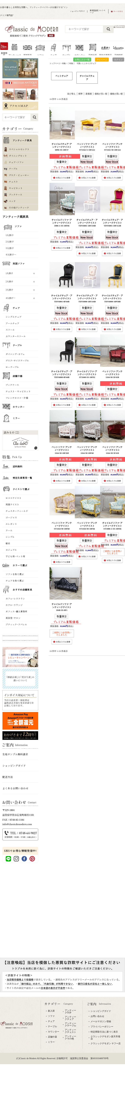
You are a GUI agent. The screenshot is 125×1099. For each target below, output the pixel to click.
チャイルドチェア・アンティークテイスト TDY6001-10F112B (113, 223)
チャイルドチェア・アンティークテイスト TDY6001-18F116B (87, 223)
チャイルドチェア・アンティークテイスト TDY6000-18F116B (87, 298)
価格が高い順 (116, 94)
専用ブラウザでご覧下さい (62, 1035)
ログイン (118, 59)
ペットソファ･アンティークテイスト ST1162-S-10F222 (87, 147)
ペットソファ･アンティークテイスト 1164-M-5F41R (112, 374)
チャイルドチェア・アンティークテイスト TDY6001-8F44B (62, 298)
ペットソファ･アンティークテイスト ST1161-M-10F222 (112, 147)
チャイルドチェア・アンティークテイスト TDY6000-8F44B (62, 374)
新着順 (89, 94)
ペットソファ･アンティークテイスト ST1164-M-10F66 (87, 526)
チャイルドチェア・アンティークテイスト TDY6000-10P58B (113, 298)
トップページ (55, 63)
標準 (80, 94)
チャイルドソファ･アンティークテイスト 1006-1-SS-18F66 (62, 223)
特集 (64, 63)
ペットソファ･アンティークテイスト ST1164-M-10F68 (62, 526)
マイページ (102, 59)
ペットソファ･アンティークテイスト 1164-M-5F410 (112, 450)
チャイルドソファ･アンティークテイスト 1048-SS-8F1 (62, 607)
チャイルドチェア (87, 78)
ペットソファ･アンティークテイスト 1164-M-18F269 (62, 450)
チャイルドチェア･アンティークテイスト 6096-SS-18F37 (62, 147)
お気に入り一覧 (82, 59)
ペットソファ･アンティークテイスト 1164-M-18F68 (87, 450)
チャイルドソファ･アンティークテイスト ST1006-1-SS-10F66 (113, 526)
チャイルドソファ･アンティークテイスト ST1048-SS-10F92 (88, 374)
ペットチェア (61, 76)
